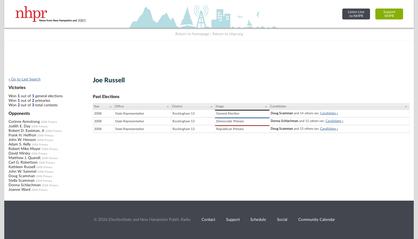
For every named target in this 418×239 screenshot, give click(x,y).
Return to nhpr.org (227, 34)
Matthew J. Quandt (25, 158)
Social (282, 220)
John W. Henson (22, 140)
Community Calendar (316, 220)
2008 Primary (49, 122)
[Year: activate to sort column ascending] (103, 106)
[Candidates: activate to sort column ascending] (339, 106)
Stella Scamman (22, 181)
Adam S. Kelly (20, 144)
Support (233, 220)
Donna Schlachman (25, 185)
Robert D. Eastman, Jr (27, 131)
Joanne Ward (19, 190)
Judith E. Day (19, 126)
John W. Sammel (22, 171)
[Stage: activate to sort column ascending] (242, 106)
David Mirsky (19, 153)
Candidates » (329, 113)
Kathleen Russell (22, 167)
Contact (208, 220)
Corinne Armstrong (24, 122)
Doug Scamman (22, 176)
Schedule (258, 220)
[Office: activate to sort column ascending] (142, 106)
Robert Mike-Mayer (25, 149)
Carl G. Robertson (23, 162)
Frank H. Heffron (22, 135)
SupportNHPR (389, 14)
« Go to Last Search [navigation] (25, 79)
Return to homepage (192, 34)
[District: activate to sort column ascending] (193, 106)
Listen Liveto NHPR (356, 14)
